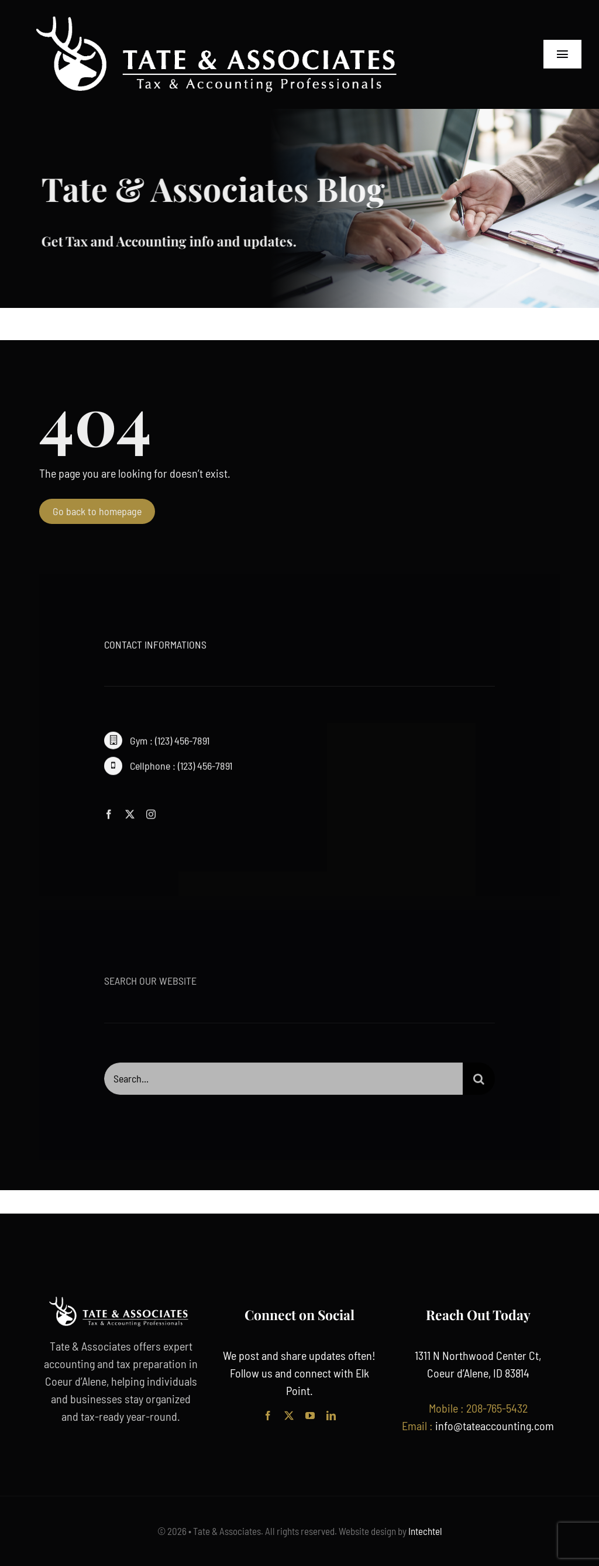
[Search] (479, 1082)
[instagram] (151, 816)
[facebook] (108, 816)
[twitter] (130, 816)
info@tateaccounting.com (494, 1425)
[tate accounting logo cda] (222, 18)
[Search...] (283, 1082)
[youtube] (310, 1415)
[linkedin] (331, 1415)
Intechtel (424, 1531)
